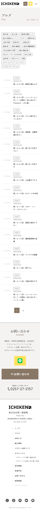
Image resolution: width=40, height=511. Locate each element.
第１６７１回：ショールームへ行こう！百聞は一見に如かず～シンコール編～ (25, 297)
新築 (23, 58)
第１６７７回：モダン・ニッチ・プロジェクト (24, 208)
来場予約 (18, 470)
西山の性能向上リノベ (10, 38)
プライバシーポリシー (21, 485)
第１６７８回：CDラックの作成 (25, 193)
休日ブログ (15, 58)
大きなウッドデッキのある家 (12, 54)
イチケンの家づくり (22, 448)
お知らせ (18, 438)
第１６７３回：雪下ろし (22, 268)
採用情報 (18, 480)
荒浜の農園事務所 (29, 46)
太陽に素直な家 (23, 50)
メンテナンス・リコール (10, 67)
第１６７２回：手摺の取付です (25, 281)
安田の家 (5, 34)
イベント (21, 62)
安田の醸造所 (16, 46)
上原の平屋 (6, 42)
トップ (17, 428)
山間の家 (5, 58)
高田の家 (16, 42)
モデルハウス (20, 453)
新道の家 (5, 46)
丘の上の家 (27, 54)
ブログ (22, 38)
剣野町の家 (31, 38)
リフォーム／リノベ (9, 62)
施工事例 (18, 443)
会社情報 (18, 465)
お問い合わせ (20, 475)
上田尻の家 (25, 42)
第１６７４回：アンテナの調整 (25, 254)
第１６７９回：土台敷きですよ (25, 180)
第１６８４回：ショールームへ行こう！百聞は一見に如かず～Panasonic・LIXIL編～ (25, 100)
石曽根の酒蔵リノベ (27, 34)
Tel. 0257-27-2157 (19, 421)
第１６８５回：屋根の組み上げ (25, 84)
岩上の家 (14, 34)
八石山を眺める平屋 (9, 50)
